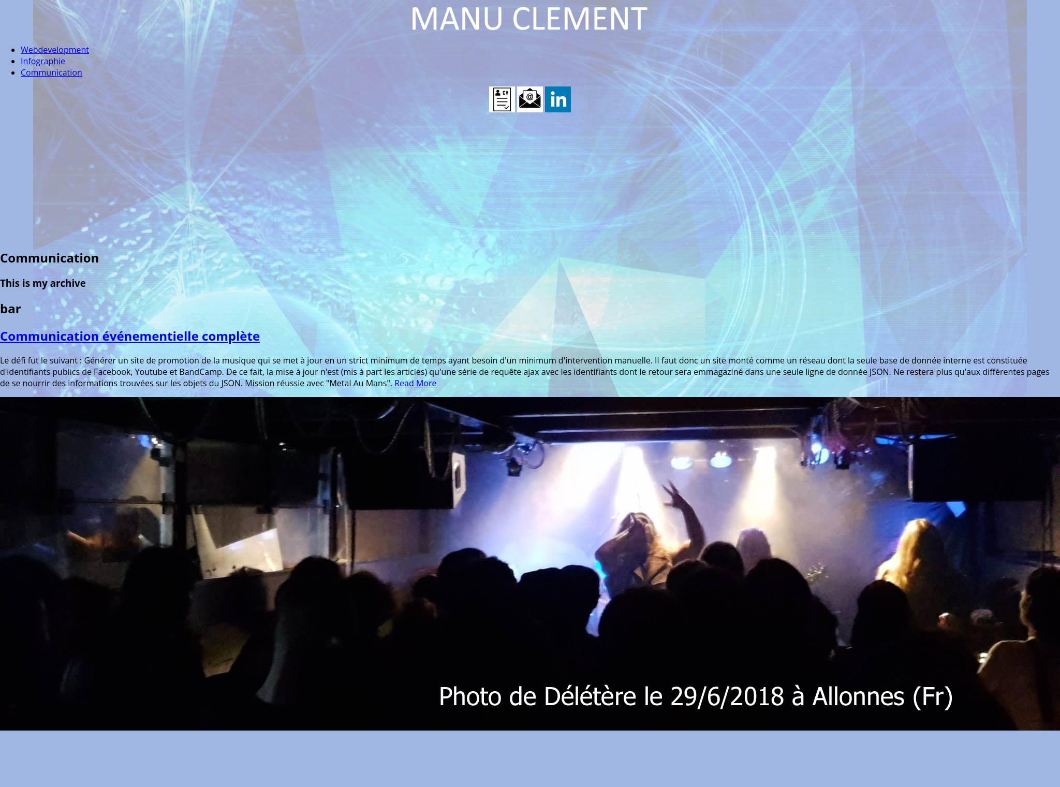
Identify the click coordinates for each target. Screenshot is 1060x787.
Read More (415, 383)
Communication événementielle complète (130, 335)
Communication (51, 72)
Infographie (43, 61)
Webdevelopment (55, 49)
